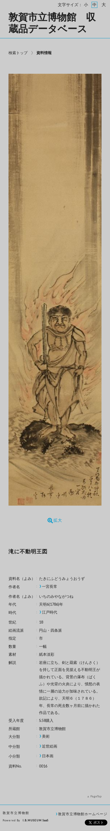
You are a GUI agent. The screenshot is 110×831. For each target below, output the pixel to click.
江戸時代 (49, 612)
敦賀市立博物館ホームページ (82, 814)
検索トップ (18, 52)
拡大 (55, 520)
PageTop (95, 796)
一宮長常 (49, 586)
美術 (46, 736)
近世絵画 (49, 746)
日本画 (47, 756)
